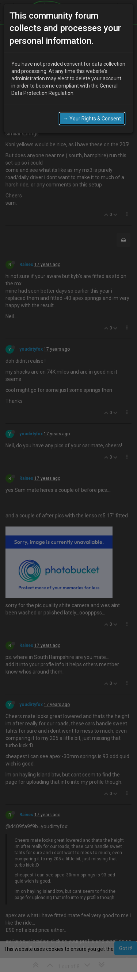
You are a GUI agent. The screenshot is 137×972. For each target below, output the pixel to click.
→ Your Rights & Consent (92, 119)
